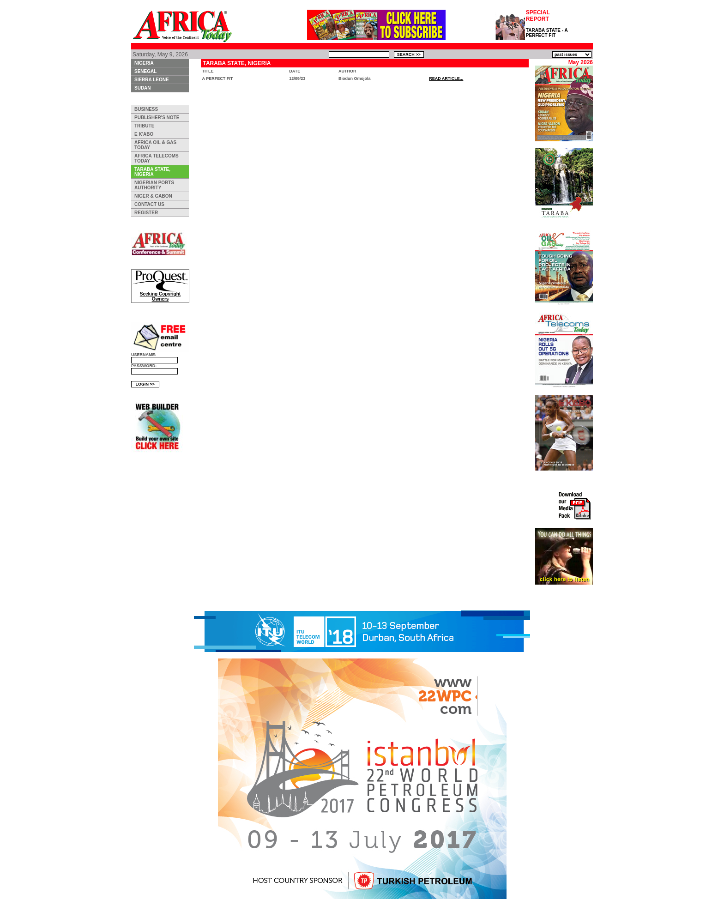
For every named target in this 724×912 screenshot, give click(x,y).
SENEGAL (145, 71)
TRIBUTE (144, 125)
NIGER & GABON (153, 196)
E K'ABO (143, 134)
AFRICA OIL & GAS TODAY (155, 145)
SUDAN (142, 88)
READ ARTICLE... (446, 78)
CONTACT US (149, 204)
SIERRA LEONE (151, 79)
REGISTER (146, 212)
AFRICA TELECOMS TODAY (156, 158)
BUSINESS (146, 109)
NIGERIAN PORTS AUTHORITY (154, 185)
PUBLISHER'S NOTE (156, 117)
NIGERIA (144, 63)
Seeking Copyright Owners (160, 294)
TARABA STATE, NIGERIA (152, 172)
